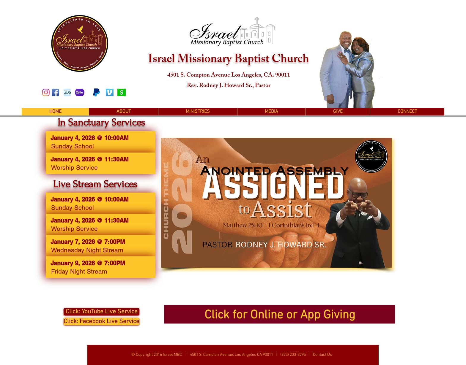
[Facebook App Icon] (55, 92)
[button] (123, 111)
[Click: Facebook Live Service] (101, 321)
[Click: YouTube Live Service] (101, 311)
